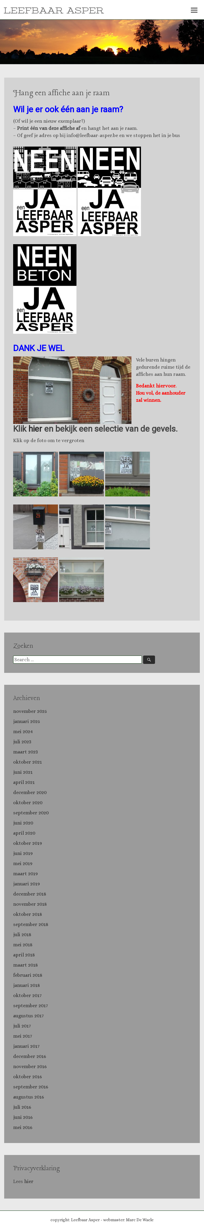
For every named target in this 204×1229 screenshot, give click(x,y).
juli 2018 (22, 934)
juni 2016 (23, 1117)
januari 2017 (26, 1046)
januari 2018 (26, 985)
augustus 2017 (28, 1016)
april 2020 (24, 833)
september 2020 (31, 813)
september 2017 (30, 1005)
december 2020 (30, 792)
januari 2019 (26, 884)
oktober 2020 (27, 802)
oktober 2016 (27, 1076)
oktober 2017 (27, 995)
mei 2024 (23, 731)
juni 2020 (23, 823)
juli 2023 (22, 742)
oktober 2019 (27, 843)
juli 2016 (22, 1107)
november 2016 (30, 1066)
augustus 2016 (28, 1097)
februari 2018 (27, 975)
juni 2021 (23, 772)
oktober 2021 (27, 762)
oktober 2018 (27, 914)
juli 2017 (22, 1026)
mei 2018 (23, 944)
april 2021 (24, 782)
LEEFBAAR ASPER (54, 11)
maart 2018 (25, 965)
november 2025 (30, 711)
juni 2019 (23, 853)
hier (35, 429)
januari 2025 (26, 721)
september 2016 (30, 1087)
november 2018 (30, 904)
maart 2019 (25, 873)
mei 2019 (22, 863)
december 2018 (29, 894)
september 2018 (30, 924)
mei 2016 (22, 1127)
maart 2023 (25, 752)
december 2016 (29, 1056)
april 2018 (24, 955)
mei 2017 (22, 1036)
